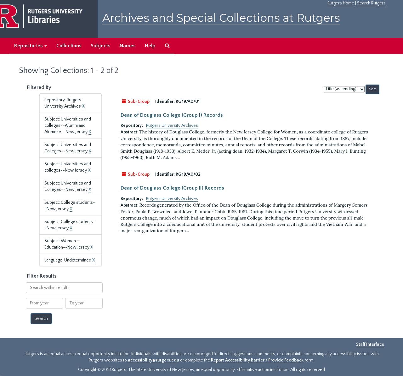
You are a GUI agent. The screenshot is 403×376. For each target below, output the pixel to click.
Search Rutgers (371, 3)
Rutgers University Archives (172, 125)
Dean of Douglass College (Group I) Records (172, 115)
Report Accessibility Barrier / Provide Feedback (257, 360)
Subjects (100, 46)
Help (150, 46)
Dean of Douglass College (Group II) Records (172, 188)
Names (127, 46)
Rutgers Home (340, 3)
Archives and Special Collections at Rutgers (221, 18)
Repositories (30, 46)
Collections (68, 46)
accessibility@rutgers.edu (153, 360)
